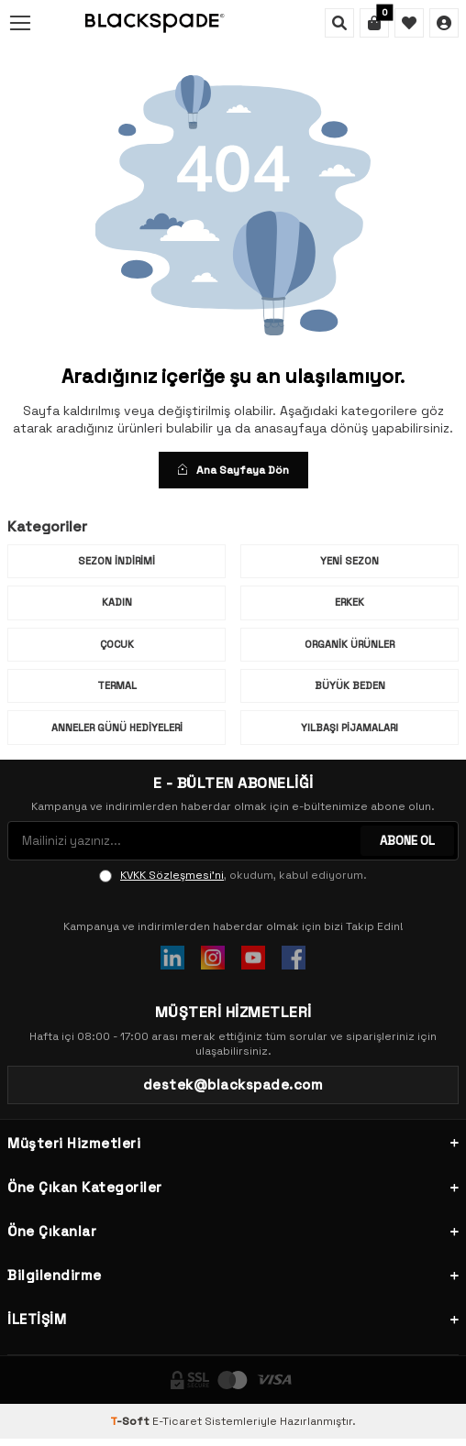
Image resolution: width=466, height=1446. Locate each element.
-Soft (131, 1421)
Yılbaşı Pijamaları (349, 727)
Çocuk (117, 644)
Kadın (117, 602)
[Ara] (339, 23)
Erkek (349, 602)
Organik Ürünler (349, 644)
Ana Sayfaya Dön (233, 470)
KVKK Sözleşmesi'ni (172, 875)
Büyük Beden (350, 685)
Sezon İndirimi (116, 560)
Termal (117, 685)
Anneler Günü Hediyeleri (117, 727)
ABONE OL (407, 841)
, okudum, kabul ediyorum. (233, 875)
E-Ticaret (177, 1421)
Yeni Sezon (349, 560)
